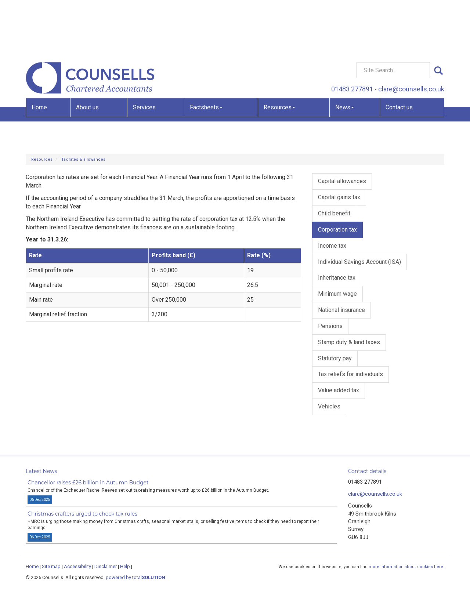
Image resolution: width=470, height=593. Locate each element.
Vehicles (329, 406)
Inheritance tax (336, 277)
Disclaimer (105, 566)
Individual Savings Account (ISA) (359, 261)
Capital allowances (342, 181)
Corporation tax (337, 229)
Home (39, 53)
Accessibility (77, 566)
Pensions (330, 326)
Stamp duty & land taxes (349, 342)
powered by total (135, 577)
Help (125, 566)
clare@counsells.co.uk (411, 35)
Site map (51, 566)
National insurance (341, 309)
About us (87, 53)
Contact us (399, 53)
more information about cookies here (406, 566)
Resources (279, 53)
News (344, 53)
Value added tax (338, 390)
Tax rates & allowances (83, 159)
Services (144, 53)
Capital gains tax (339, 197)
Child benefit (334, 213)
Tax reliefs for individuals (350, 374)
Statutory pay (335, 358)
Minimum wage (337, 293)
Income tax (332, 245)
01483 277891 (352, 35)
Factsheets (206, 53)
